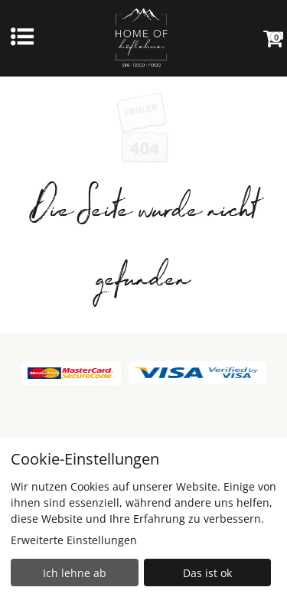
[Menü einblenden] (22, 38)
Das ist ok (207, 573)
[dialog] (143, 517)
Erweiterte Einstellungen (74, 540)
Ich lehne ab (74, 573)
